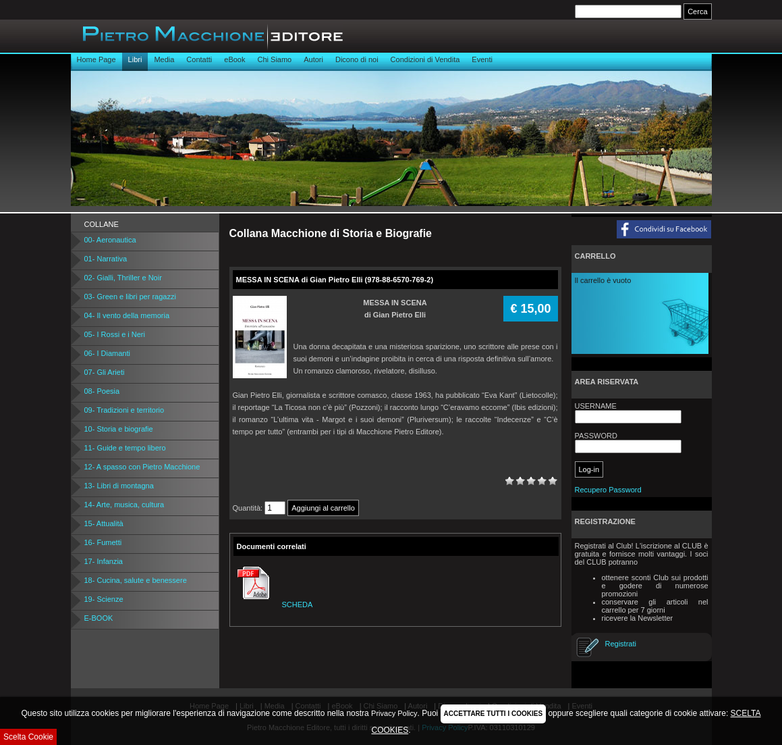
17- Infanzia (103, 561)
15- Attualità (103, 523)
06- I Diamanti (107, 353)
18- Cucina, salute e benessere (135, 580)
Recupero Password (608, 490)
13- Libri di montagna (119, 486)
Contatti (199, 59)
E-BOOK (98, 618)
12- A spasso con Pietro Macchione (142, 467)
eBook (234, 59)
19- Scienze (103, 599)
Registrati (620, 644)
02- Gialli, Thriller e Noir (123, 278)
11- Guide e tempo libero (125, 448)
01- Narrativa (106, 259)
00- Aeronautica (110, 240)
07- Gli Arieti (104, 372)
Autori (313, 59)
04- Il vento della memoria (127, 315)
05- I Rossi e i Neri (114, 334)
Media (164, 59)
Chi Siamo (274, 59)
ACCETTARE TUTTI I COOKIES (493, 713)
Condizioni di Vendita (425, 59)
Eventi (482, 59)
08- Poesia (102, 391)
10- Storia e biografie (118, 429)
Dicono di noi (357, 59)
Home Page (96, 59)
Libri (135, 59)
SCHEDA (273, 604)
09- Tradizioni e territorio (124, 410)
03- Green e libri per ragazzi (130, 296)
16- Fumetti (103, 542)
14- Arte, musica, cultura (124, 504)
